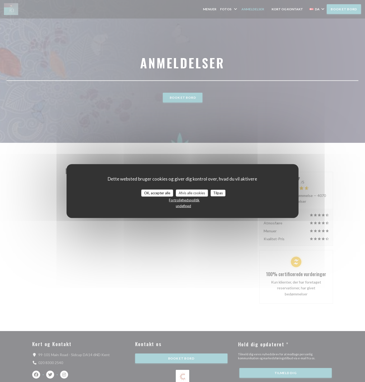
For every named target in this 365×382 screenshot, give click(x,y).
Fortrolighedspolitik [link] (184, 200)
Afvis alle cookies (192, 193)
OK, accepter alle (157, 193)
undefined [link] (183, 206)
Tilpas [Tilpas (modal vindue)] (218, 193)
